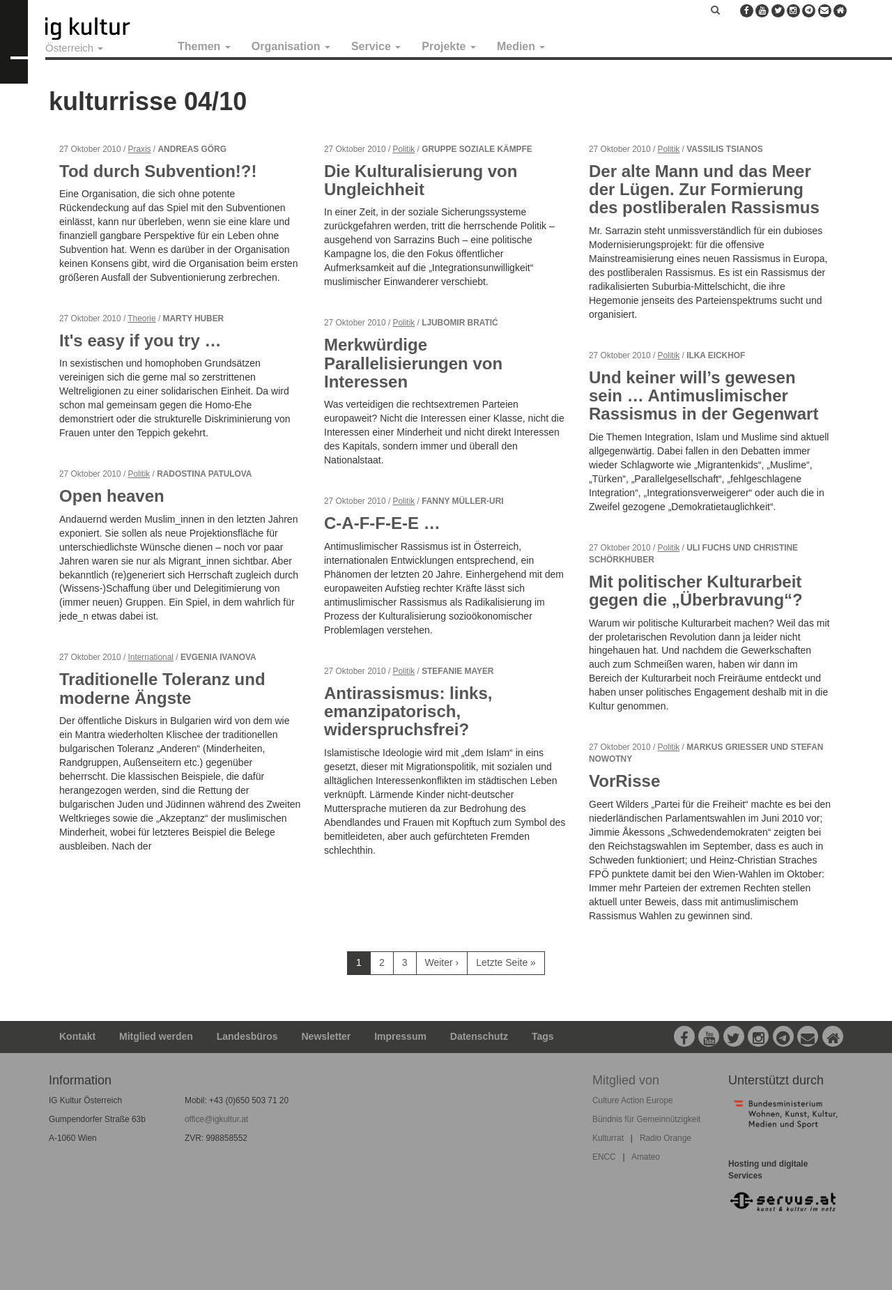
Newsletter (326, 1036)
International (151, 657)
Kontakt (77, 1036)
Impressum (400, 1036)
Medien (521, 46)
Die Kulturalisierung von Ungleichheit (420, 180)
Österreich (74, 48)
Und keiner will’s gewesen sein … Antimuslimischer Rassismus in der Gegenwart (703, 396)
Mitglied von (625, 1080)
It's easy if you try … (140, 340)
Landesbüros (247, 1036)
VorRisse (624, 780)
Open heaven (111, 495)
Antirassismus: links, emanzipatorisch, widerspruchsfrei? (408, 711)
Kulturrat (608, 1138)
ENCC (604, 1157)
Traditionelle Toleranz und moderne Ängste (162, 688)
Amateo (645, 1157)
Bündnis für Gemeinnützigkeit (646, 1119)
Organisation (291, 46)
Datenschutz (479, 1036)
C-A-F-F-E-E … (382, 523)
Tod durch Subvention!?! (158, 171)
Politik (139, 474)
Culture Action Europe (632, 1100)
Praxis (139, 149)
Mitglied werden (156, 1036)
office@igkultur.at (216, 1119)
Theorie (141, 318)
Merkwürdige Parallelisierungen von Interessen (413, 363)
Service (376, 46)
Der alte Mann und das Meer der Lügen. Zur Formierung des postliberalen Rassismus (704, 189)
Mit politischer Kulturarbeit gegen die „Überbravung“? (696, 590)
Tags (543, 1036)
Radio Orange (665, 1138)
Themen (204, 46)
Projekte (449, 46)
